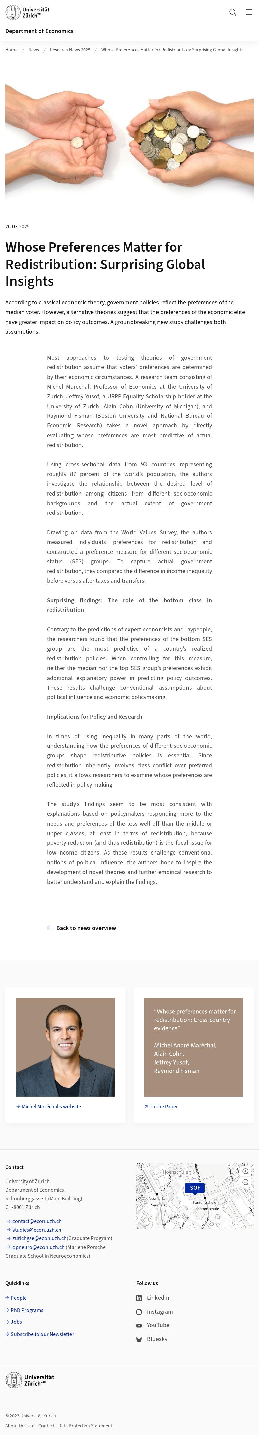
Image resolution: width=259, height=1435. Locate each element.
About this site (19, 1426)
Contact (46, 1426)
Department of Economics (39, 31)
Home (11, 50)
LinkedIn (152, 1298)
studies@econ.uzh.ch (36, 1230)
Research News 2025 (70, 50)
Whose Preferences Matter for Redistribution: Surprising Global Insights (172, 50)
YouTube (152, 1325)
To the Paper (164, 1106)
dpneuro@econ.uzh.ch (38, 1247)
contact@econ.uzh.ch (37, 1221)
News (33, 50)
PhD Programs (27, 1310)
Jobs (16, 1322)
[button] (245, 1171)
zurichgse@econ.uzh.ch (39, 1238)
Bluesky (151, 1339)
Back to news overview (81, 928)
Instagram (154, 1312)
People (19, 1298)
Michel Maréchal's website (51, 1106)
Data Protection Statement (85, 1426)
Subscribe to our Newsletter (42, 1334)
